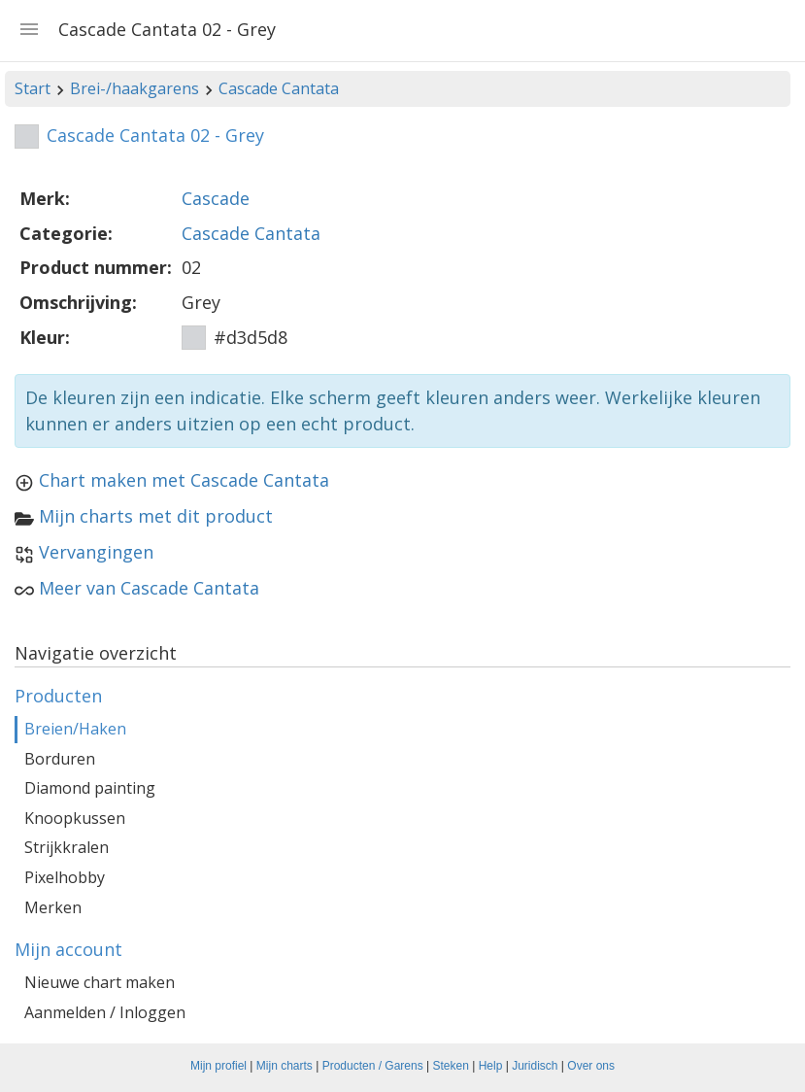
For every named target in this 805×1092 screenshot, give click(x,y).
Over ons (591, 1066)
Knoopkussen (74, 818)
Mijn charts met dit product (156, 516)
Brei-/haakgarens (134, 88)
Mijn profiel (218, 1066)
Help (491, 1066)
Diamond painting (89, 788)
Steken (451, 1066)
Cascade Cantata (278, 88)
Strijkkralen (66, 847)
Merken (53, 907)
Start (32, 88)
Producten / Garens (372, 1066)
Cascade (216, 198)
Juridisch (534, 1066)
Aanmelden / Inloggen (104, 1012)
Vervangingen (96, 551)
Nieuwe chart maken (99, 982)
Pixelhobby (64, 877)
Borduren (59, 758)
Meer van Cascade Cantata (149, 587)
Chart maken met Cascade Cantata (184, 480)
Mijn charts (284, 1066)
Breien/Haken (75, 728)
